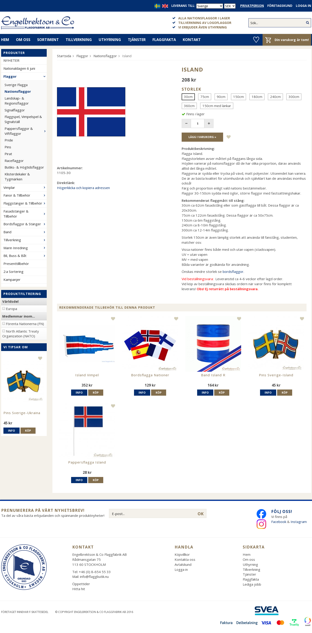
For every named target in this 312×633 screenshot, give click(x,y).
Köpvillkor (182, 554)
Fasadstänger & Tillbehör (25, 213)
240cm (275, 96)
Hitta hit (78, 589)
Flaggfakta (164, 39)
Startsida (64, 56)
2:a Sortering (13, 271)
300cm (294, 96)
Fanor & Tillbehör (25, 195)
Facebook (278, 521)
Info (11, 431)
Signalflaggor (15, 110)
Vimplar (25, 187)
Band (25, 232)
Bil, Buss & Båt (25, 255)
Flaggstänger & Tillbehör (25, 203)
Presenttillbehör (16, 263)
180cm (257, 96)
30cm (188, 96)
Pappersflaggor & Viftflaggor (26, 131)
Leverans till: (183, 6)
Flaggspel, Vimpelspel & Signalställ (23, 119)
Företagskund (279, 6)
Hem (246, 554)
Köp (28, 431)
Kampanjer (12, 279)
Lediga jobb (252, 584)
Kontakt (192, 39)
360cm (189, 105)
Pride (9, 140)
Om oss (23, 39)
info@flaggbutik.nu (94, 576)
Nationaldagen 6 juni (19, 68)
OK (201, 513)
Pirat (8, 153)
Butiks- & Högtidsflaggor (24, 167)
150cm (238, 96)
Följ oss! (281, 511)
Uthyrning (110, 39)
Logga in (303, 6)
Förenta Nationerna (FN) (25, 323)
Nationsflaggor (18, 91)
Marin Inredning (25, 248)
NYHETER (11, 60)
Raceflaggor (14, 160)
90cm (221, 96)
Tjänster (137, 39)
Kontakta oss (185, 559)
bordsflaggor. (233, 271)
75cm (204, 96)
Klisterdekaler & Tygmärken (17, 176)
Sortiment (48, 39)
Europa (11, 308)
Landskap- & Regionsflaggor (17, 100)
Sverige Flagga (16, 84)
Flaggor (25, 76)
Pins (8, 147)
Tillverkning (79, 39)
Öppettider (81, 584)
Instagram (299, 521)
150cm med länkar (216, 105)
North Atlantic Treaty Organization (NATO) (20, 333)
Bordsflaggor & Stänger (25, 224)
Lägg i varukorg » (202, 137)
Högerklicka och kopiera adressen (83, 187)
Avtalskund (183, 564)
